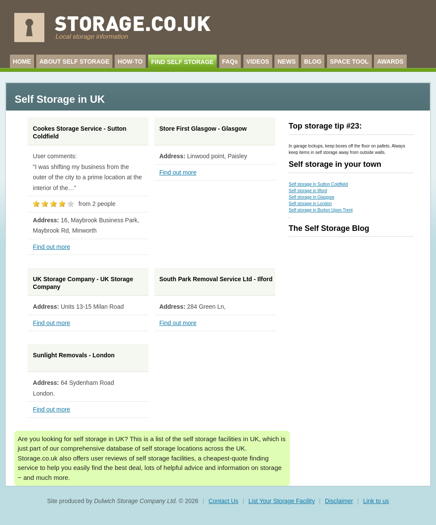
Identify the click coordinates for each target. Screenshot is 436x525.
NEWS (286, 61)
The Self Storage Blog (329, 228)
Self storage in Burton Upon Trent (320, 210)
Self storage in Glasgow (311, 197)
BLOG (312, 61)
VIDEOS (257, 61)
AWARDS (390, 61)
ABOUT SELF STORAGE (74, 61)
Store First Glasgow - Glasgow (203, 128)
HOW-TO (130, 61)
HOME (22, 61)
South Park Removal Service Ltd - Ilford (216, 279)
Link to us (376, 500)
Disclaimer (339, 500)
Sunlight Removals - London (74, 355)
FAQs (230, 61)
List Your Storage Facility (282, 500)
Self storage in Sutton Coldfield (318, 184)
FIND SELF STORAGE (182, 61)
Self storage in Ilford (308, 190)
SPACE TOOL (349, 61)
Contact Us (223, 500)
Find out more (51, 246)
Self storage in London (310, 203)
